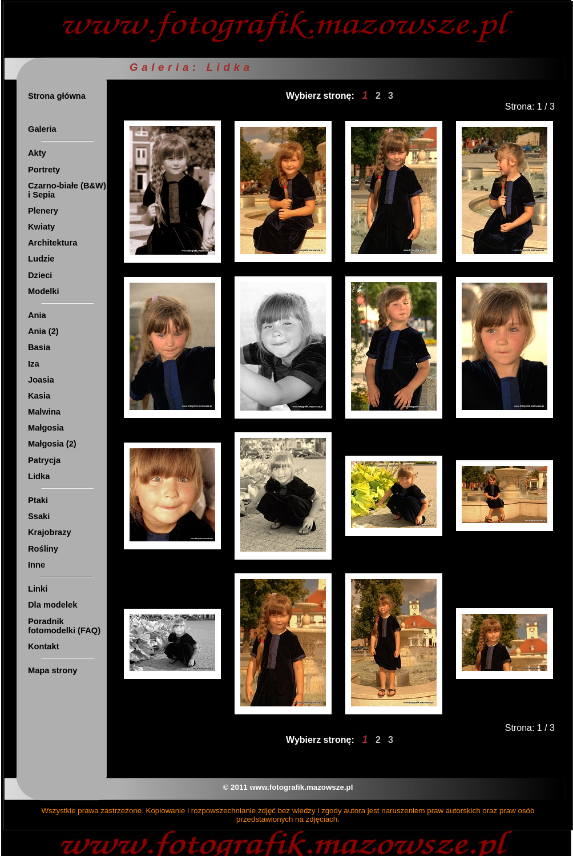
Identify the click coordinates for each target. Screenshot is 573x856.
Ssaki (39, 516)
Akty (37, 153)
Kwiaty (41, 226)
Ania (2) (43, 331)
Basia (39, 347)
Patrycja (44, 460)
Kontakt (43, 646)
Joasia (41, 379)
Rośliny (43, 548)
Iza (33, 363)
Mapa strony (52, 670)
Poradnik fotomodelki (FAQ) (64, 626)
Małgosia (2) (52, 443)
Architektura (52, 242)
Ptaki (38, 500)
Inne (36, 564)
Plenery (43, 210)
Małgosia (46, 427)
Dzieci (40, 275)
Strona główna (57, 96)
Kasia (39, 395)
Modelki (43, 291)
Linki (37, 588)
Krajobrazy (49, 532)
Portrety (44, 169)
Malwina (44, 411)
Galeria (42, 129)
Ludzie (41, 258)
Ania (37, 315)
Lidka (39, 476)
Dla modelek (52, 604)
